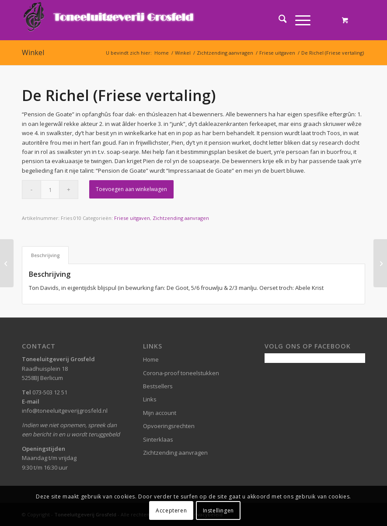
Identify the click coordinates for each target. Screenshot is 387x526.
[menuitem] (278, 20)
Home (151, 359)
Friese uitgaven (132, 218)
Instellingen (218, 510)
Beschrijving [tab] (45, 255)
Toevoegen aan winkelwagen (131, 189)
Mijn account (159, 413)
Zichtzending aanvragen (181, 218)
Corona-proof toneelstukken (181, 373)
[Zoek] (278, 20)
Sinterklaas (158, 439)
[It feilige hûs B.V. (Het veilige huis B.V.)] (7, 263)
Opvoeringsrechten (169, 426)
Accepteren (171, 510)
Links (150, 399)
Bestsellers (158, 386)
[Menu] (298, 20)
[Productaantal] (50, 189)
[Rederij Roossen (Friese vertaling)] (380, 263)
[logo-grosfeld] (109, 20)
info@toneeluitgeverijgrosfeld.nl (65, 411)
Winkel (33, 52)
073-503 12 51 (49, 392)
